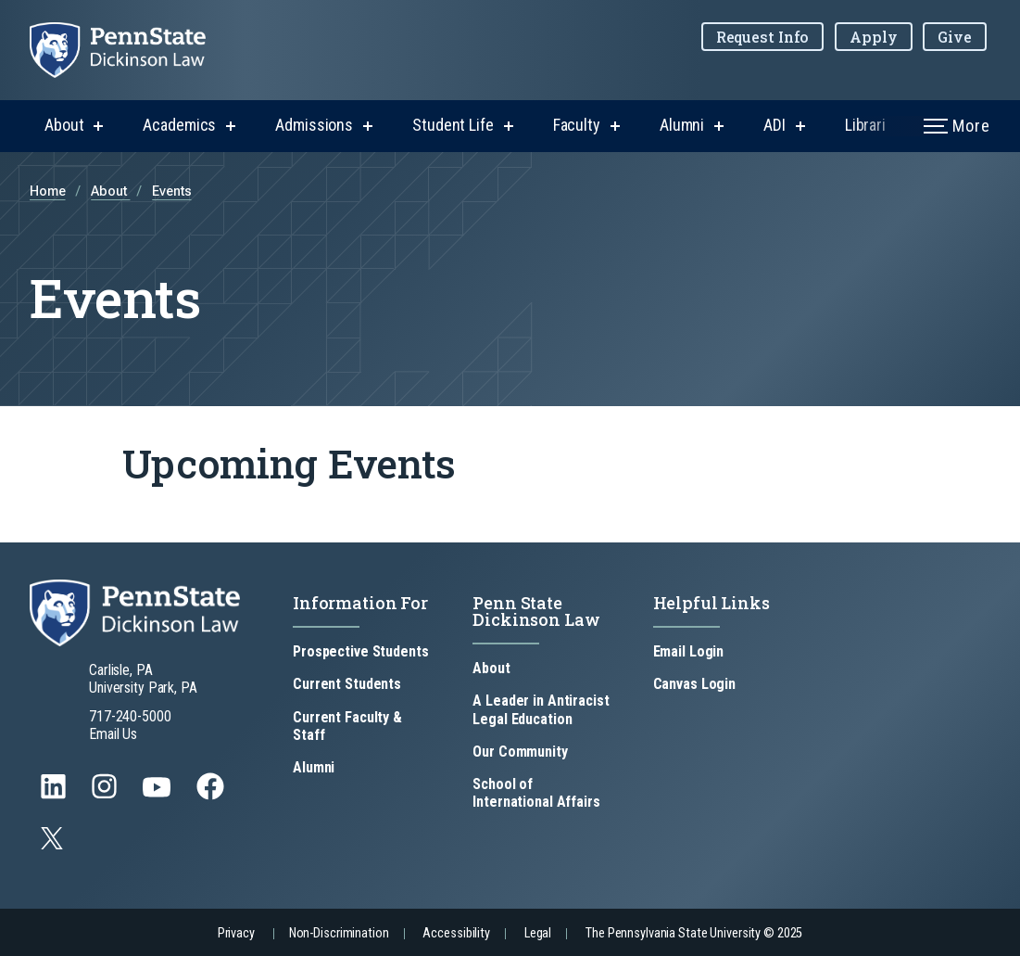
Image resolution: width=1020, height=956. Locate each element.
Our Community (519, 751)
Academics (179, 124)
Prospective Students (361, 651)
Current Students (347, 684)
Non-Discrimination (339, 933)
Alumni (682, 124)
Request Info (763, 36)
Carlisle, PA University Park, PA (143, 678)
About (63, 124)
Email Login (688, 651)
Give (955, 36)
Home (48, 191)
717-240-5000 (130, 716)
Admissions (314, 124)
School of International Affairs (535, 792)
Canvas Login (695, 684)
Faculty (576, 124)
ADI (774, 124)
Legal (537, 933)
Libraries (873, 124)
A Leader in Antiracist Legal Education (540, 709)
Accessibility (455, 933)
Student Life (453, 124)
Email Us (113, 734)
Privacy (236, 933)
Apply (873, 36)
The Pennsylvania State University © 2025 (694, 933)
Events (171, 191)
